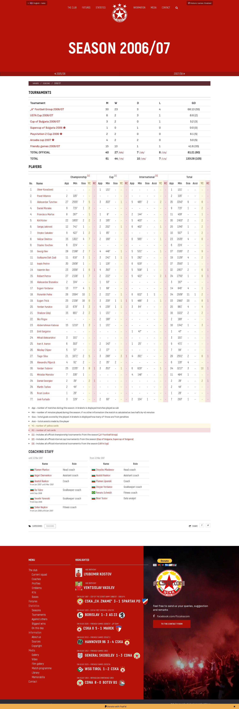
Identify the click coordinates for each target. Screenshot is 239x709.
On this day (38, 628)
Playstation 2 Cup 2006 (44, 133)
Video (34, 659)
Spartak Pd (131, 601)
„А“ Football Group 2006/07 (47, 109)
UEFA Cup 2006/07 (41, 115)
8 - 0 (98, 682)
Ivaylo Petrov (44, 263)
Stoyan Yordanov (104, 487)
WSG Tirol (93, 669)
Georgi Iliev (43, 251)
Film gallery (38, 664)
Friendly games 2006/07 (45, 146)
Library (35, 673)
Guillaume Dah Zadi (47, 257)
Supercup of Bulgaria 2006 (46, 127)
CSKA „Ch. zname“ (98, 601)
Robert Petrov (44, 276)
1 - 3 (104, 614)
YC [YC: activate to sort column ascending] (90, 183)
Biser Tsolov (101, 498)
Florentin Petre (45, 294)
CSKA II (88, 628)
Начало (36, 83)
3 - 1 (117, 601)
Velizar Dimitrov (45, 239)
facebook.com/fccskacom (173, 616)
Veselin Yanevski (42, 498)
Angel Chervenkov (43, 475)
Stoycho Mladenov (105, 469)
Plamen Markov (41, 469)
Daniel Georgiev (45, 381)
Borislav (92, 614)
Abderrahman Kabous (48, 325)
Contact (166, 7)
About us (36, 637)
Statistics (101, 7)
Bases (35, 597)
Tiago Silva (43, 356)
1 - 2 (106, 669)
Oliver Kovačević (45, 189)
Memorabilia (38, 677)
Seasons (46, 83)
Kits (34, 592)
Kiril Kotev (42, 220)
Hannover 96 (95, 642)
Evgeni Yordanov (45, 288)
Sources (36, 641)
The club (72, 7)
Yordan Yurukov (45, 307)
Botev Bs (110, 682)
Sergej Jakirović (45, 227)
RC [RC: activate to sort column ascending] (95, 183)
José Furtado (44, 399)
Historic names (199, 3)
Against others (39, 619)
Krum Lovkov (44, 393)
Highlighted (82, 560)
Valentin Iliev (43, 270)
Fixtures (86, 7)
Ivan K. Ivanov (44, 344)
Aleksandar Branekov (48, 282)
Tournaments (39, 615)
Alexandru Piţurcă (46, 362)
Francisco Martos (46, 214)
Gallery (35, 655)
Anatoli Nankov (41, 481)
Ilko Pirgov (42, 319)
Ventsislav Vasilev (99, 587)
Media (153, 7)
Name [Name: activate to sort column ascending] (39, 183)
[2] (116, 175)
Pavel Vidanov (44, 196)
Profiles (36, 583)
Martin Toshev (44, 387)
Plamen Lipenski (104, 481)
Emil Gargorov (44, 331)
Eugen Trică (43, 301)
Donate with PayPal (115, 706)
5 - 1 (98, 628)
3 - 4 (110, 642)
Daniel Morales (45, 208)
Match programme (42, 668)
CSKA (119, 642)
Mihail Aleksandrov (47, 338)
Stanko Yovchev (45, 245)
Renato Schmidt (104, 492)
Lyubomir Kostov (98, 574)
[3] (157, 175)
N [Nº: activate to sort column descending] (30, 184)
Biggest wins (39, 624)
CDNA (128, 655)
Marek (108, 628)
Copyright (37, 646)
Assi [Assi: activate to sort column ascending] (154, 183)
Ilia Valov (38, 490)
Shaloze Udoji (44, 313)
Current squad (39, 575)
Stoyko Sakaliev (45, 233)
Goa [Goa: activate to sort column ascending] (84, 183)
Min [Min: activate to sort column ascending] (76, 183)
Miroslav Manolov (46, 374)
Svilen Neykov (41, 507)
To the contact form (172, 624)
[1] (89, 175)
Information (139, 7)
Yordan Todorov (45, 368)
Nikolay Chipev (44, 350)
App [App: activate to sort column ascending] (68, 183)
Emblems (37, 588)
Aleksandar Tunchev (47, 202)
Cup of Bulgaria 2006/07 (45, 121)
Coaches (36, 579)
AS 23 (113, 614)
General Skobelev (99, 655)
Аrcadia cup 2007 (40, 139)
